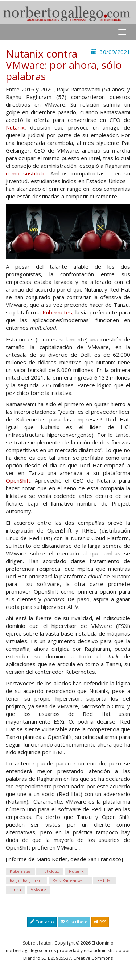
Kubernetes (57, 312)
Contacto (42, 922)
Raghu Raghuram (26, 880)
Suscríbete (74, 922)
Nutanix (15, 127)
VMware (38, 889)
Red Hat (104, 880)
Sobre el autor (37, 943)
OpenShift (18, 480)
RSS (100, 922)
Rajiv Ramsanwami (70, 880)
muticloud (49, 871)
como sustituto (26, 173)
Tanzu (15, 889)
